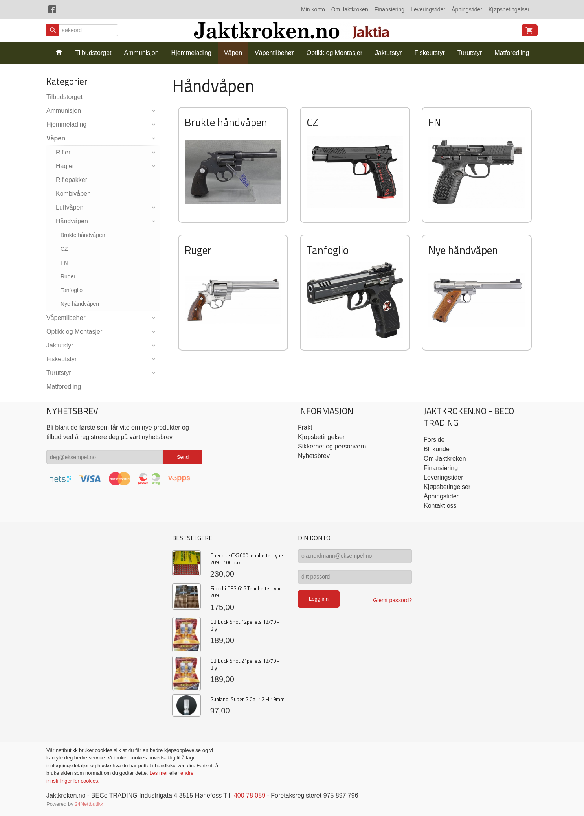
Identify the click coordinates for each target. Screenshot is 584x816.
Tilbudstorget (93, 53)
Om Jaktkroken (349, 9)
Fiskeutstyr (429, 53)
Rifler (63, 152)
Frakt (305, 427)
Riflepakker (71, 179)
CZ (64, 249)
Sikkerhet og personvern (332, 446)
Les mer (159, 773)
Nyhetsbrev (314, 455)
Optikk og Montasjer (334, 53)
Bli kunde (437, 449)
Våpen (233, 53)
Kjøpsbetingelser (509, 9)
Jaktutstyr (388, 53)
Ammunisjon (141, 53)
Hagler (65, 166)
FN (64, 262)
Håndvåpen (72, 221)
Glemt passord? (392, 600)
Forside (434, 439)
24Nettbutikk (89, 804)
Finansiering (389, 9)
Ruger (68, 276)
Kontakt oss (440, 505)
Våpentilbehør (274, 53)
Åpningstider (467, 9)
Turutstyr (469, 53)
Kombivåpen (73, 193)
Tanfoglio (72, 290)
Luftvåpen (69, 207)
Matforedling (511, 53)
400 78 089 (249, 795)
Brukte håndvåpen (83, 235)
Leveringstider (428, 9)
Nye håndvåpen (80, 304)
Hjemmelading (191, 53)
